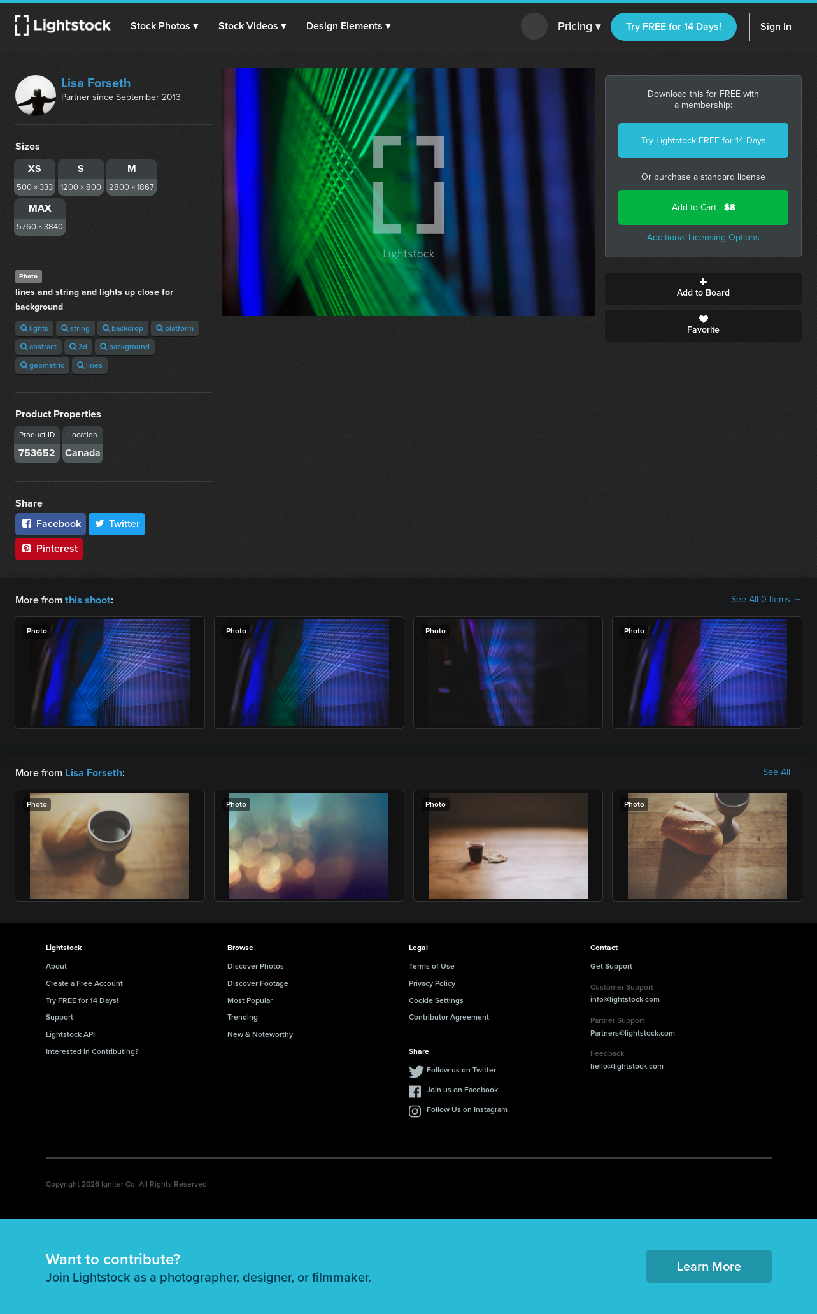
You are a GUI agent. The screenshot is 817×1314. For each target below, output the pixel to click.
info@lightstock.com (625, 998)
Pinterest (49, 548)
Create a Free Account (84, 982)
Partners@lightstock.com (632, 1031)
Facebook (50, 523)
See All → (782, 771)
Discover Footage (257, 982)
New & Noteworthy (260, 1033)
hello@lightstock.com (627, 1065)
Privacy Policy (432, 982)
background (125, 346)
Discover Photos (255, 965)
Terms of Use (432, 965)
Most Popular (250, 999)
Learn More (709, 1264)
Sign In (776, 26)
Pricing (579, 27)
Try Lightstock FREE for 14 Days (703, 140)
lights (34, 328)
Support (59, 1016)
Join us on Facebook (462, 1088)
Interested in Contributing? (92, 1050)
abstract (38, 346)
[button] (165, 26)
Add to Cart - (703, 207)
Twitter (117, 523)
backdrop (123, 328)
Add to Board (703, 289)
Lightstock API (70, 1033)
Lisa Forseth (96, 82)
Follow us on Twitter (461, 1068)
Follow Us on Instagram (467, 1108)
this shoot (87, 599)
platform (175, 328)
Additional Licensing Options (703, 237)
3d (78, 346)
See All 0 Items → (766, 599)
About (56, 965)
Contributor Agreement (449, 1016)
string (75, 328)
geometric (42, 365)
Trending (242, 1016)
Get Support (611, 965)
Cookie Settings (436, 999)
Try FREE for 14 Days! (673, 26)
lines (90, 365)
